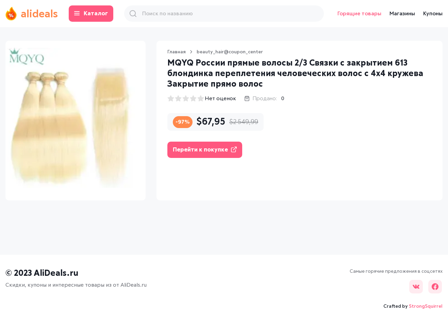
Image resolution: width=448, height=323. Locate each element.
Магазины (402, 13)
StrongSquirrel (426, 306)
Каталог (93, 14)
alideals (32, 13)
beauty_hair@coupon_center (230, 52)
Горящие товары (359, 13)
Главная (176, 52)
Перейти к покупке (205, 149)
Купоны (433, 13)
